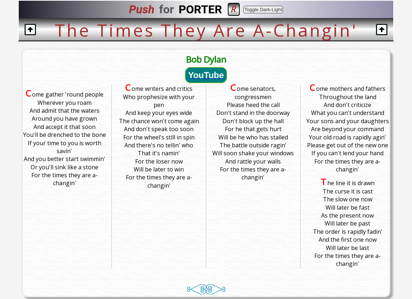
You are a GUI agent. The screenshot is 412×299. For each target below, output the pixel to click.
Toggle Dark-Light (263, 9)
